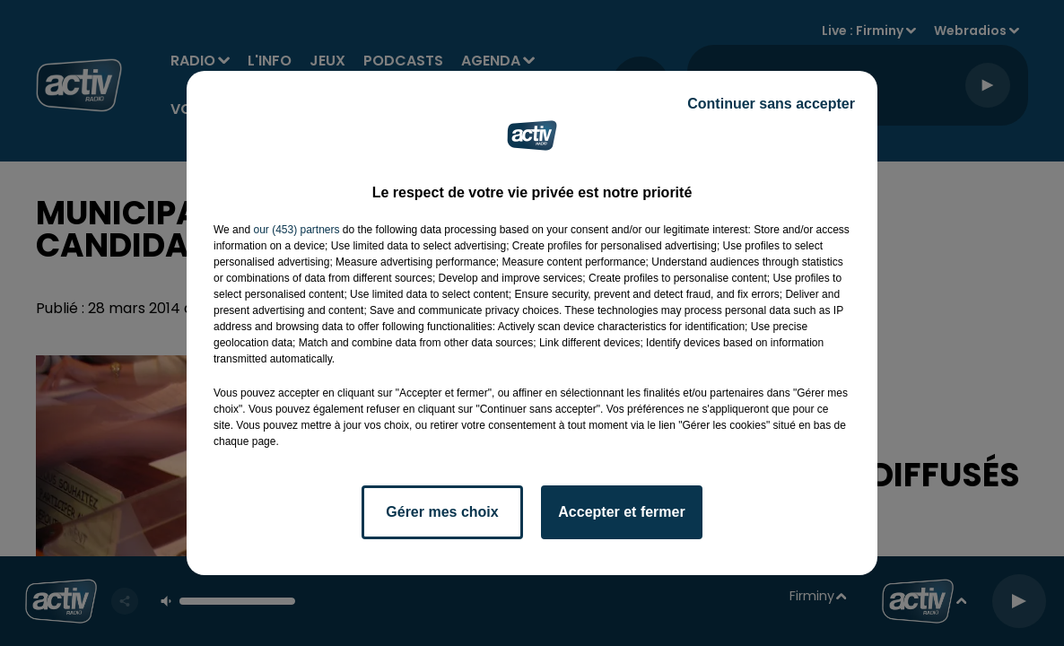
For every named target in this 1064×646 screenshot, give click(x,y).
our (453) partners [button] (296, 229)
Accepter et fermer (621, 511)
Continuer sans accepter (771, 103)
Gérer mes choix (442, 511)
